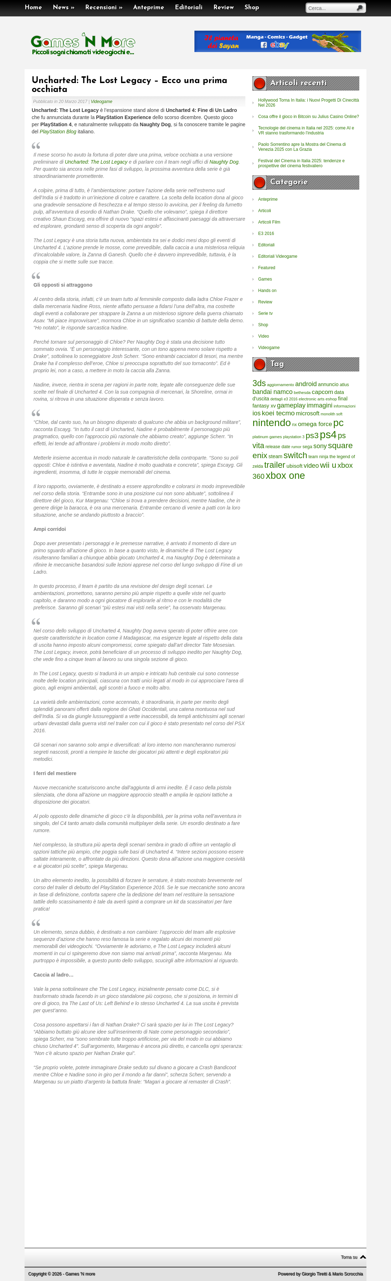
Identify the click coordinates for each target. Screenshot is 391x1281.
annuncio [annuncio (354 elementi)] (328, 384)
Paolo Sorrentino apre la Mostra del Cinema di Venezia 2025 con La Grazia (302, 147)
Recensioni (103, 8)
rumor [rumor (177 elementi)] (296, 447)
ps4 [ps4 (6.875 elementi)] (328, 434)
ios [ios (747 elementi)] (256, 413)
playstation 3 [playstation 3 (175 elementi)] (293, 437)
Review (223, 8)
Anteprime (148, 8)
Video (263, 336)
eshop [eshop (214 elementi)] (331, 398)
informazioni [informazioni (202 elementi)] (344, 406)
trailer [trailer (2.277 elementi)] (274, 465)
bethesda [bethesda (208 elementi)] (302, 392)
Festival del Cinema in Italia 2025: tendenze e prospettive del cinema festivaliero (301, 163)
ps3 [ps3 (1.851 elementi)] (312, 435)
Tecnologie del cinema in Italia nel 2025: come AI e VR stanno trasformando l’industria (306, 130)
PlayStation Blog (58, 131)
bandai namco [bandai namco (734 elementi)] (272, 391)
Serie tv (265, 313)
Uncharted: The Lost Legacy (96, 162)
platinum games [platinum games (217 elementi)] (267, 436)
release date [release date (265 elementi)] (277, 446)
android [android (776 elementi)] (306, 384)
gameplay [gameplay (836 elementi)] (291, 405)
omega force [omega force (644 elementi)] (315, 423)
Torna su (349, 1257)
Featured (266, 267)
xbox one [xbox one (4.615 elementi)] (285, 475)
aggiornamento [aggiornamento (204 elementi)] (280, 385)
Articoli (264, 210)
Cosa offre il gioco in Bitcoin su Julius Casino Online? (308, 116)
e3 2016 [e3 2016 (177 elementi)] (291, 399)
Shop (252, 8)
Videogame (102, 101)
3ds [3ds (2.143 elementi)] (259, 383)
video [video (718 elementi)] (311, 465)
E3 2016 (266, 233)
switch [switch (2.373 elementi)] (295, 455)
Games (265, 279)
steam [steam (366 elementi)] (275, 456)
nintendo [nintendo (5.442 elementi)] (271, 422)
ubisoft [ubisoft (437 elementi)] (295, 466)
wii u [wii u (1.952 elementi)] (328, 465)
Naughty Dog (224, 162)
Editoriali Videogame (277, 256)
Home (33, 8)
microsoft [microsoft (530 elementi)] (307, 413)
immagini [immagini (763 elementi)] (319, 405)
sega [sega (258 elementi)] (307, 446)
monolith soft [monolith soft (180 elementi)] (331, 414)
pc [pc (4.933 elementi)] (338, 422)
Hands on (267, 290)
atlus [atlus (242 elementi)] (344, 384)
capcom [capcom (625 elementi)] (322, 392)
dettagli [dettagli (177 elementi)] (276, 399)
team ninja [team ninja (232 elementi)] (318, 456)
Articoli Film (269, 222)
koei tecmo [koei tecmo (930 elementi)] (278, 413)
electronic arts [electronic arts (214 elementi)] (311, 398)
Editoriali (189, 8)
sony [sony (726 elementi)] (320, 446)
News (63, 8)
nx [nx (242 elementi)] (294, 424)
